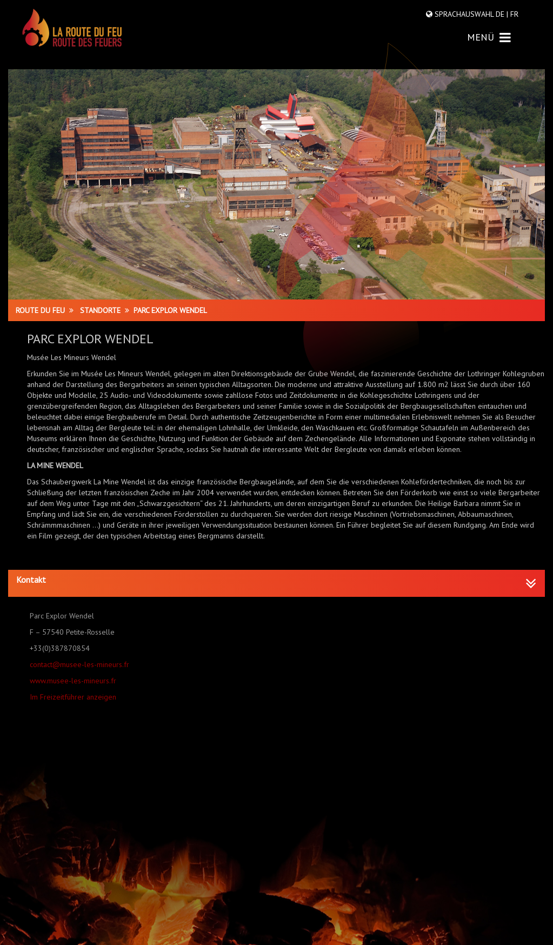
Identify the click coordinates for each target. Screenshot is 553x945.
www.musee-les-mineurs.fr (73, 681)
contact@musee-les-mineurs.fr (79, 664)
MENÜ (489, 37)
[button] (276, 580)
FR (513, 14)
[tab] (276, 583)
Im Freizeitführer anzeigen (73, 697)
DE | (502, 14)
